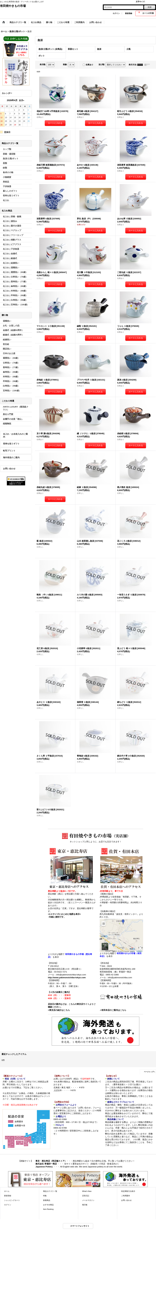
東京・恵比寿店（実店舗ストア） (51, 1161)
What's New (87, 1191)
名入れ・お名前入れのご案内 (15, 435)
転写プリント (9, 450)
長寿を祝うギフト (11, 443)
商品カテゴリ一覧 (50, 1191)
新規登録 (128, 13)
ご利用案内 (125, 1196)
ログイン (116, 13)
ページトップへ (149, 1072)
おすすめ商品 (48, 1205)
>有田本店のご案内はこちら (113, 1010)
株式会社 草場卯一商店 (46, 1164)
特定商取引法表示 (128, 1191)
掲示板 (84, 1205)
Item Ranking (48, 1209)
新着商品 (46, 1200)
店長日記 (85, 1196)
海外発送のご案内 (11, 457)
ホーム (6, 1191)
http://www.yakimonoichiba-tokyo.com (67, 977)
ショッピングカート (12, 1200)
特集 (45, 1196)
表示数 (43, 64)
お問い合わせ (9, 468)
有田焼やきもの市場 (13, 5)
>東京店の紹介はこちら (59, 1010)
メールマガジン (88, 1200)
